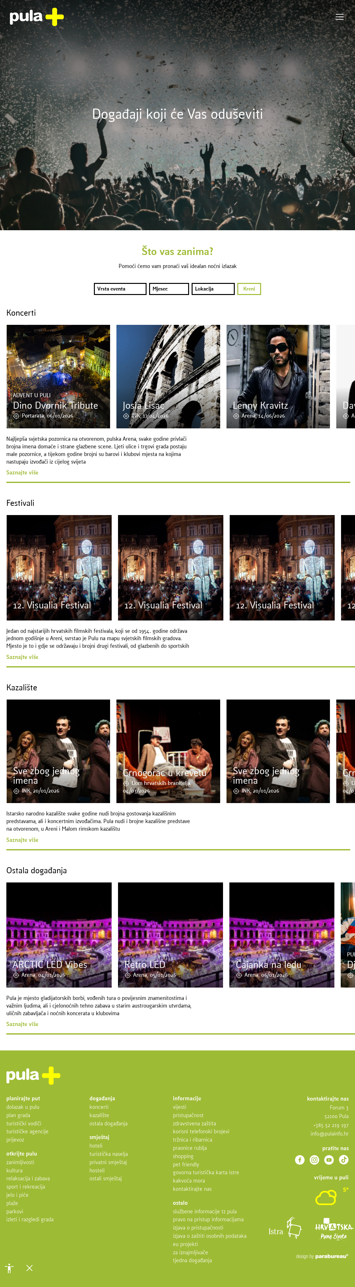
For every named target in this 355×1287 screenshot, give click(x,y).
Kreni (249, 289)
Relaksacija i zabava (28, 1179)
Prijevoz (15, 1140)
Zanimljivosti (20, 1162)
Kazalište (99, 1115)
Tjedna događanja (192, 1261)
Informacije (187, 1099)
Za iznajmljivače (190, 1253)
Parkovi (14, 1212)
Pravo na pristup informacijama (208, 1220)
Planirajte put (23, 1099)
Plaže (12, 1203)
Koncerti (98, 1107)
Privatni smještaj (108, 1162)
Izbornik (339, 17)
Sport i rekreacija (25, 1187)
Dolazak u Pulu (22, 1107)
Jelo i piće (17, 1195)
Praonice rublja (190, 1148)
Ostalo (180, 1203)
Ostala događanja (108, 1124)
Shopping (183, 1156)
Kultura (14, 1171)
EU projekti (185, 1244)
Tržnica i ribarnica (192, 1140)
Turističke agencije (27, 1132)
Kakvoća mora (189, 1181)
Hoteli (95, 1146)
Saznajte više (22, 473)
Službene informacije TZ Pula (205, 1212)
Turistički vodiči (23, 1124)
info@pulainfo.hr (330, 1134)
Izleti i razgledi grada (30, 1220)
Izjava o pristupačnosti (198, 1228)
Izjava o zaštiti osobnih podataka (210, 1236)
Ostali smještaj (105, 1179)
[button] (9, 1268)
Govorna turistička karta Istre (206, 1173)
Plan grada (18, 1115)
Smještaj (99, 1137)
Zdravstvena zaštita (194, 1124)
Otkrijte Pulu (21, 1154)
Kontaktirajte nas (192, 1189)
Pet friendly (186, 1165)
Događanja (102, 1099)
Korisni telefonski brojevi (201, 1132)
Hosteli (97, 1171)
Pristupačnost (188, 1115)
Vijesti (179, 1107)
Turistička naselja (108, 1154)
